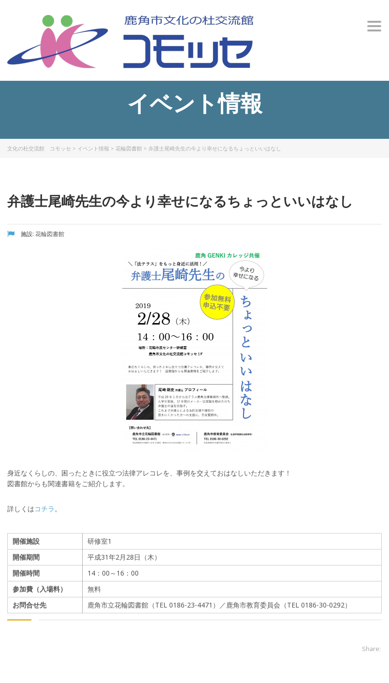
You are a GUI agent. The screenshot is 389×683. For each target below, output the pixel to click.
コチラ (44, 508)
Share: (371, 648)
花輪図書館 (128, 148)
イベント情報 (93, 148)
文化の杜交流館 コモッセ (39, 148)
